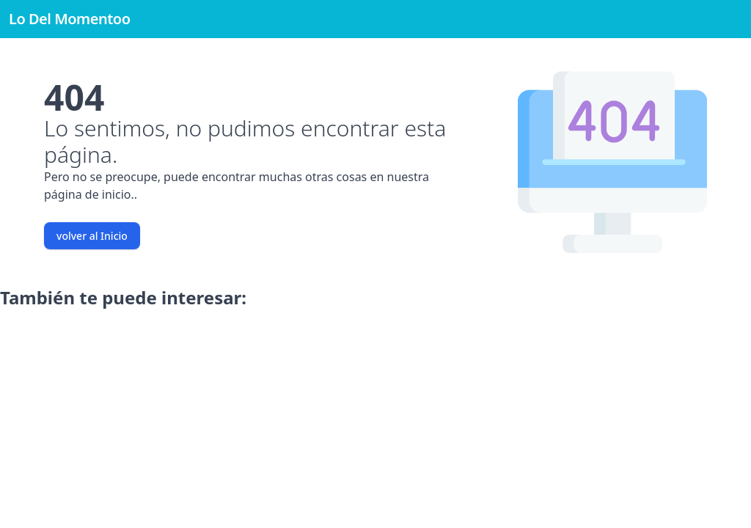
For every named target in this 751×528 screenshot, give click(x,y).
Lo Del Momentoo (70, 19)
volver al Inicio (92, 236)
